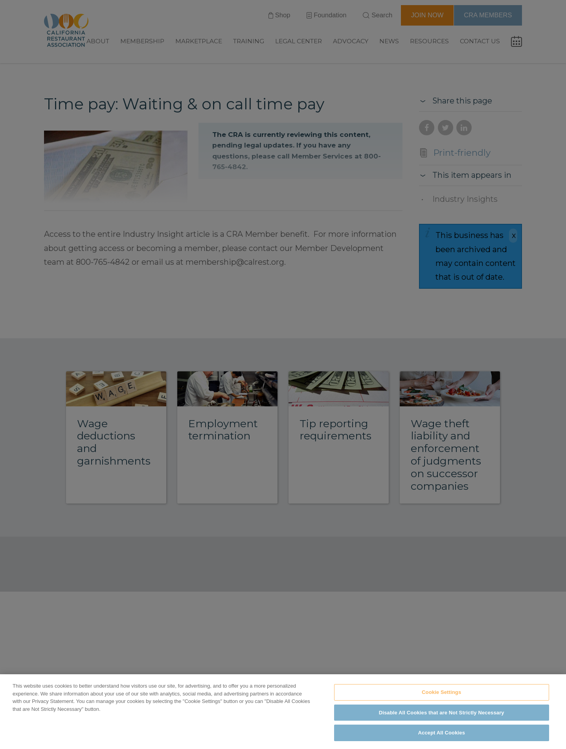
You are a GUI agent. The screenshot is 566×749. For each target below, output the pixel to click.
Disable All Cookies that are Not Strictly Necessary (441, 713)
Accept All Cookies (441, 733)
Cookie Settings (441, 692)
